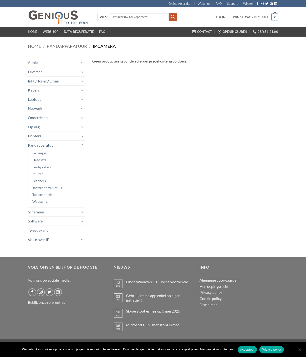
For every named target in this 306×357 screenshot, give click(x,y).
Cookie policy (210, 298)
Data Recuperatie (79, 32)
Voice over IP (38, 239)
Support (232, 3)
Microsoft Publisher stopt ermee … (154, 325)
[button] (220, 17)
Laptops (34, 99)
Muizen (37, 174)
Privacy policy (210, 292)
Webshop (204, 3)
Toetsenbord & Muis (47, 188)
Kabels (33, 90)
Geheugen (39, 153)
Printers (34, 136)
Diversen (35, 71)
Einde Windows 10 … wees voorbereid (157, 282)
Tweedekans (38, 230)
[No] (299, 351)
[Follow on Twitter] (266, 3)
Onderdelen (38, 117)
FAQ (219, 3)
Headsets (39, 160)
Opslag (34, 127)
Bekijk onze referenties (46, 302)
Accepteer (247, 349)
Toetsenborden (43, 195)
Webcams (39, 201)
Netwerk (35, 108)
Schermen (36, 212)
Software (35, 221)
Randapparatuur (67, 46)
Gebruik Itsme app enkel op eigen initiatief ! (153, 297)
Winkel (248, 3)
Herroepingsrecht (214, 286)
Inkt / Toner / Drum (43, 81)
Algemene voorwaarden (219, 280)
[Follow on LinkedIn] (275, 3)
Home (32, 32)
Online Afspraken (180, 3)
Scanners (39, 181)
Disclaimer (208, 304)
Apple (33, 62)
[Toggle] (82, 62)
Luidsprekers (41, 167)
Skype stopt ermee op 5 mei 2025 (153, 311)
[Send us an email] (271, 3)
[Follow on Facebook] (257, 3)
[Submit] (173, 17)
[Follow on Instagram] (262, 3)
